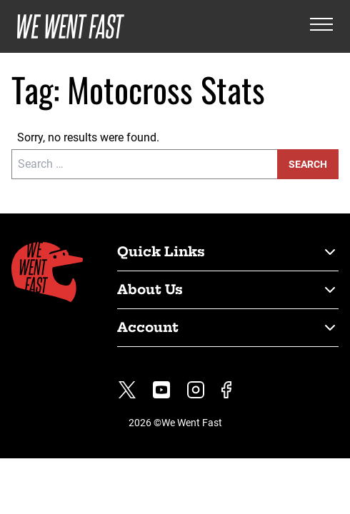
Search (308, 164)
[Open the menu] (321, 27)
